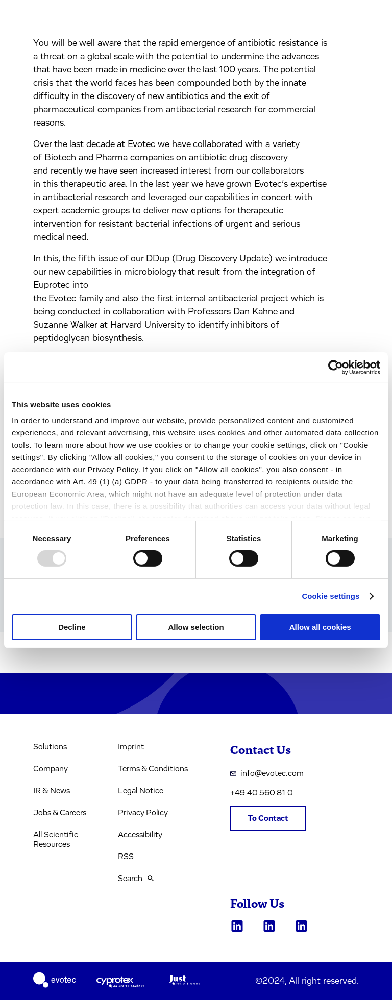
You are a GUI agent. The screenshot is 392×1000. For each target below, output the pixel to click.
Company (50, 769)
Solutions (50, 747)
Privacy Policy (143, 813)
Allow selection (196, 627)
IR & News (51, 791)
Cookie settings (330, 596)
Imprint (131, 747)
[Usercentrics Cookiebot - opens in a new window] (335, 367)
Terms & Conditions (153, 769)
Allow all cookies (320, 627)
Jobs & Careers (59, 813)
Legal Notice (140, 791)
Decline (71, 627)
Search (136, 878)
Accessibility (140, 835)
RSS (126, 856)
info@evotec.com (267, 773)
